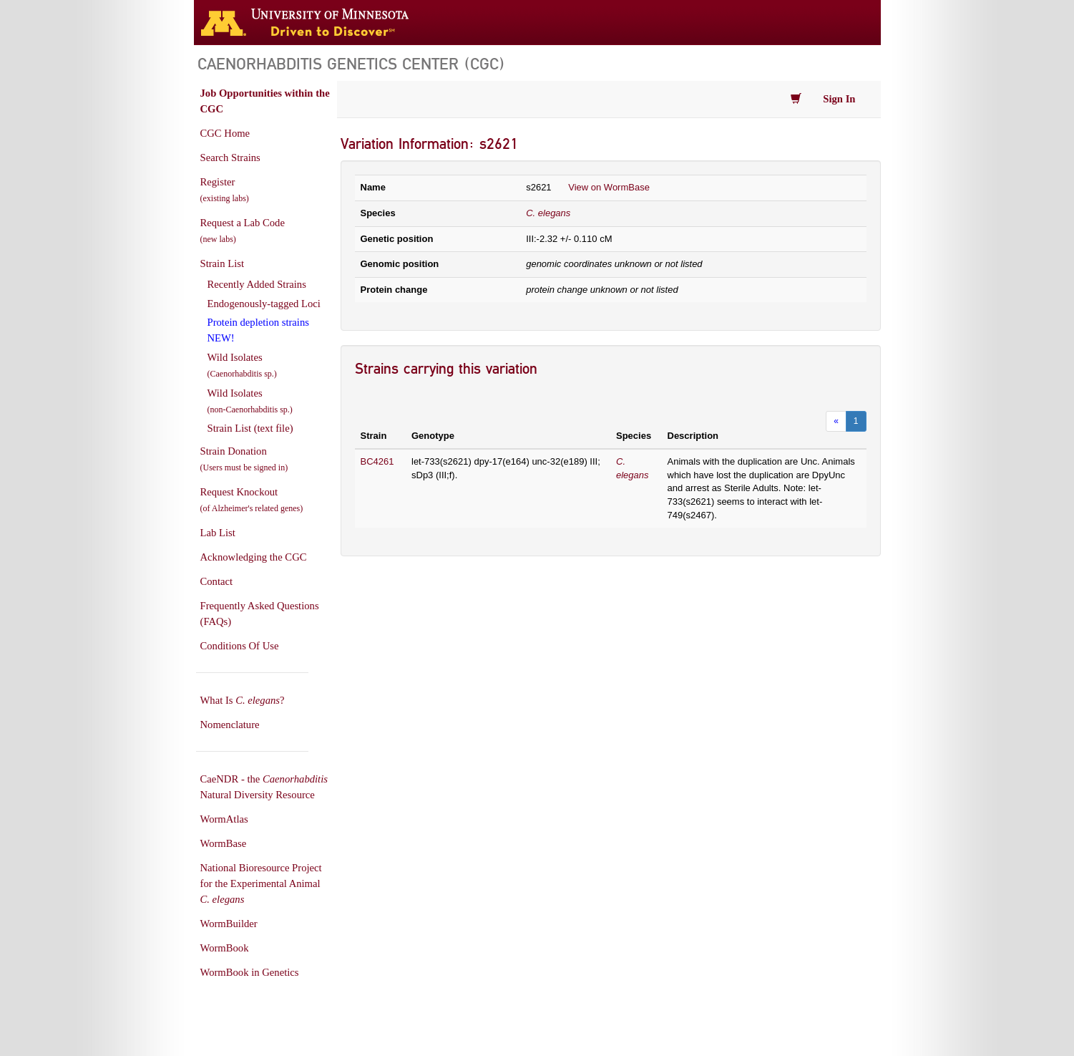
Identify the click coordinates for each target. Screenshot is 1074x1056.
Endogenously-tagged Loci (264, 303)
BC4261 (377, 461)
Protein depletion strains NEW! (258, 330)
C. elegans (548, 213)
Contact (216, 581)
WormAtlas (224, 819)
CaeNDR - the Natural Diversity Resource (264, 786)
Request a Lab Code (242, 230)
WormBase (223, 843)
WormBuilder (229, 923)
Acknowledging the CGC (253, 557)
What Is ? (242, 700)
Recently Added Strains (257, 284)
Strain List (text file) (250, 428)
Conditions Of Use (239, 645)
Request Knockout (251, 499)
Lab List (217, 532)
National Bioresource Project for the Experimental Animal (261, 883)
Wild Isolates (242, 365)
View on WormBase (609, 187)
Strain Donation (244, 459)
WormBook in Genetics (249, 972)
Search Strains (230, 157)
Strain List (222, 263)
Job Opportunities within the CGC (265, 101)
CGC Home (225, 133)
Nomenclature (230, 724)
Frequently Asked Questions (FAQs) (259, 613)
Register (224, 189)
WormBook (224, 948)
